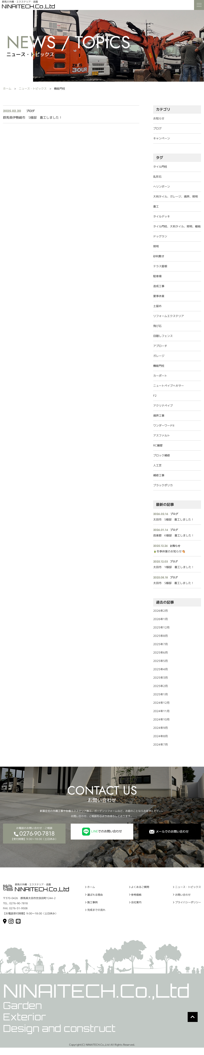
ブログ (157, 128)
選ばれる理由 (97, 899)
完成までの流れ (98, 917)
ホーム (7, 88)
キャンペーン (161, 138)
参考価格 (135, 899)
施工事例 (94, 908)
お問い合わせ (180, 899)
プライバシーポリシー (186, 908)
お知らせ (158, 118)
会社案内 (135, 908)
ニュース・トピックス (33, 88)
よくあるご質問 (139, 890)
